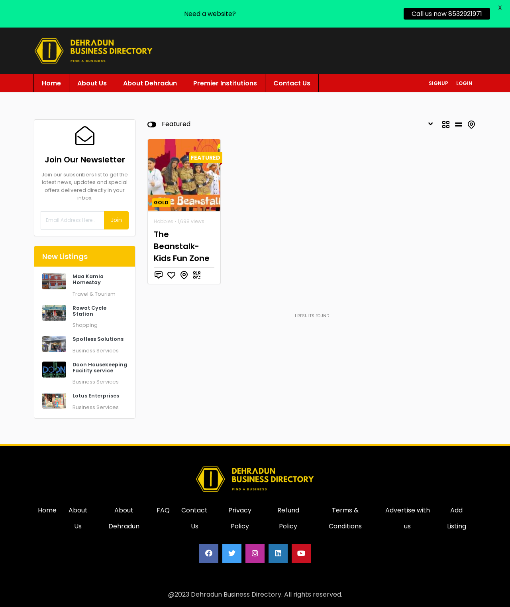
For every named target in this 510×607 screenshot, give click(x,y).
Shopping (85, 325)
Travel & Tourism (94, 294)
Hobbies (163, 221)
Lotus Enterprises (96, 395)
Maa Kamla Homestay (88, 279)
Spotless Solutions (98, 339)
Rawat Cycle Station (89, 310)
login (464, 83)
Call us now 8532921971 (447, 13)
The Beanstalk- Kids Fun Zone (182, 246)
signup (438, 83)
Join (116, 220)
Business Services (96, 350)
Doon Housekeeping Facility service (100, 367)
